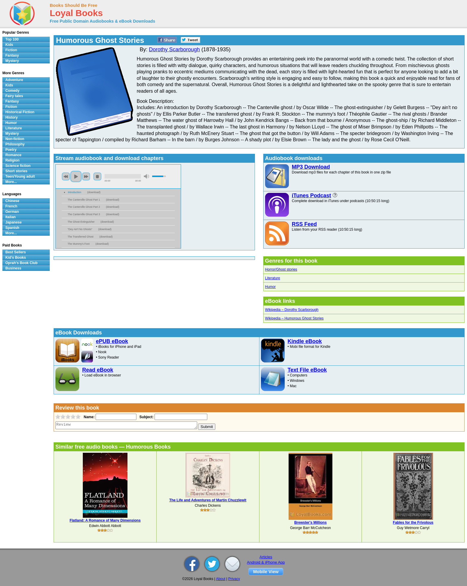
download (94, 192)
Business (13, 268)
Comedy (12, 91)
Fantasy (12, 55)
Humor (270, 287)
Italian (10, 217)
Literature (272, 278)
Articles (265, 557)
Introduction (74, 192)
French (11, 206)
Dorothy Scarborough (174, 49)
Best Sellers (15, 252)
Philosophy (15, 144)
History (11, 117)
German (12, 212)
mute (146, 176)
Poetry (10, 150)
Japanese (13, 222)
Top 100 (11, 39)
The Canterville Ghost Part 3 (84, 214)
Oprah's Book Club (21, 263)
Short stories (16, 171)
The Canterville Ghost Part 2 (84, 206)
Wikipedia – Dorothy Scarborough (291, 310)
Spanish (12, 228)
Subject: (145, 417)
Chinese (12, 201)
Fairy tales (14, 96)
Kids (9, 45)
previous (66, 176)
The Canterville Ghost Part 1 (84, 199)
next (86, 176)
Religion (12, 160)
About (220, 579)
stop (97, 176)
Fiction (11, 50)
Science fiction (18, 166)
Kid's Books (15, 257)
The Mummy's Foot (79, 243)
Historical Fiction (19, 112)
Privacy (234, 579)
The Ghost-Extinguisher (81, 221)
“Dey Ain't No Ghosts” (80, 229)
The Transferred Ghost (81, 236)
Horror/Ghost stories (281, 269)
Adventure (14, 80)
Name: (89, 417)
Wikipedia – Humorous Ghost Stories (294, 318)
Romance (13, 155)
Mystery (12, 61)
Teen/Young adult (20, 176)
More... (11, 182)
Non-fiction (14, 139)
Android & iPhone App (266, 562)
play (76, 176)
